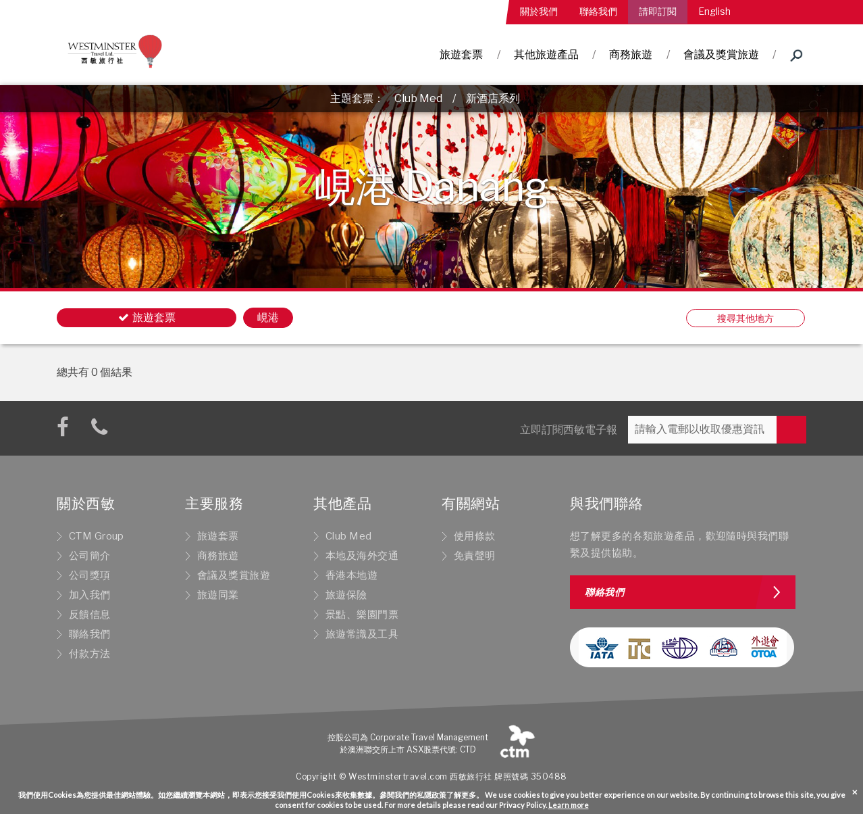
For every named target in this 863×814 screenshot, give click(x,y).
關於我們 (539, 11)
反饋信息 (90, 614)
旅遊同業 (218, 595)
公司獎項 (90, 575)
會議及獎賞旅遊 (721, 54)
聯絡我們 (598, 11)
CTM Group (96, 536)
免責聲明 (475, 556)
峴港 (268, 317)
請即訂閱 (658, 11)
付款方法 (90, 654)
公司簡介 (90, 556)
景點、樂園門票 (361, 614)
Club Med (418, 98)
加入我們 (90, 595)
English (714, 11)
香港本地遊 (351, 575)
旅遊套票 (461, 54)
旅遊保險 (346, 595)
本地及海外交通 (361, 556)
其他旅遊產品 (546, 54)
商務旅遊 (630, 54)
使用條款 (475, 536)
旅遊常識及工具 (361, 634)
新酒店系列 (493, 98)
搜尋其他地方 (745, 318)
